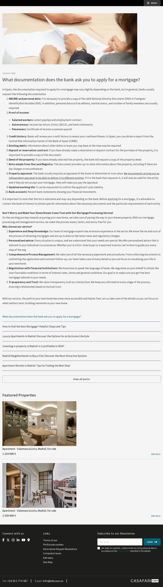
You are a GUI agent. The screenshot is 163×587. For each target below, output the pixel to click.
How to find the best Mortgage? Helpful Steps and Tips (34, 326)
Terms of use (50, 540)
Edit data (48, 557)
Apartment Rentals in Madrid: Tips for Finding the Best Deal (36, 365)
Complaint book (52, 553)
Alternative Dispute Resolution (60, 549)
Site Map (48, 562)
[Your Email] (119, 541)
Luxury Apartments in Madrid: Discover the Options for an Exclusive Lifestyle (45, 336)
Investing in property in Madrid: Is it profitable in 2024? (33, 346)
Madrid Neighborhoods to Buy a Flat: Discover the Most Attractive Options (44, 356)
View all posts (81, 379)
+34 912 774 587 (17, 581)
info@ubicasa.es (53, 581)
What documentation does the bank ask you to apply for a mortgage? (41, 316)
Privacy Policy (123, 551)
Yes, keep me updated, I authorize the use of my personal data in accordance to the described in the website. (129, 549)
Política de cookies (53, 544)
